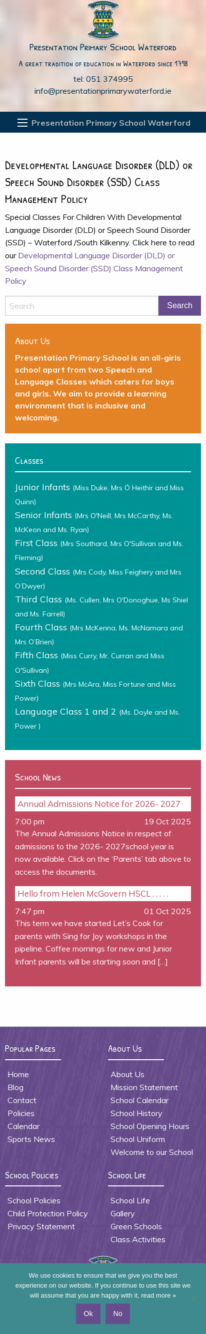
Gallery (122, 1213)
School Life (130, 1200)
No (117, 1314)
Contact (22, 1100)
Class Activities (138, 1239)
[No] (193, 1299)
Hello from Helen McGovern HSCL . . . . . (93, 893)
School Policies (34, 1200)
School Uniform (137, 1139)
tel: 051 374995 (103, 79)
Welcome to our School (151, 1152)
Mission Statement (144, 1087)
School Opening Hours (150, 1126)
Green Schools (136, 1226)
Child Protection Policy (48, 1213)
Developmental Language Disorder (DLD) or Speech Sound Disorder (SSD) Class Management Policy (94, 268)
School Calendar (139, 1100)
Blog (16, 1087)
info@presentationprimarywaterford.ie (103, 91)
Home (18, 1074)
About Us (127, 1074)
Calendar (24, 1126)
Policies (21, 1113)
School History (136, 1113)
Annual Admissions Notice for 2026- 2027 (99, 803)
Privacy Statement (41, 1226)
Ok (88, 1314)
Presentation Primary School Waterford (103, 46)
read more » (158, 1295)
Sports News (31, 1139)
